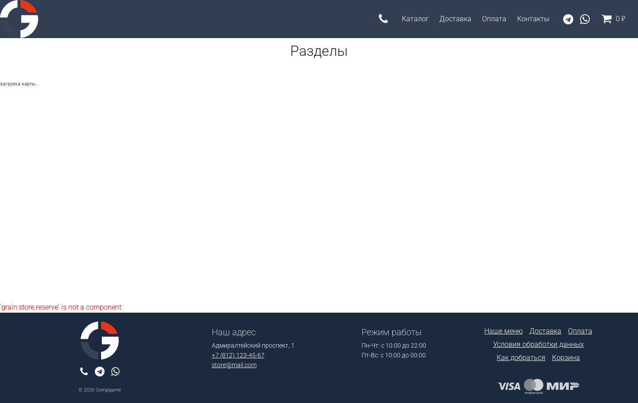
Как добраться (521, 357)
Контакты (533, 19)
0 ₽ (612, 19)
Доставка (455, 19)
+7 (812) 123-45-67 (238, 355)
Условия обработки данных (538, 344)
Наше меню (503, 331)
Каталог (415, 19)
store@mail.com (234, 365)
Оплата (494, 19)
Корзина (566, 357)
